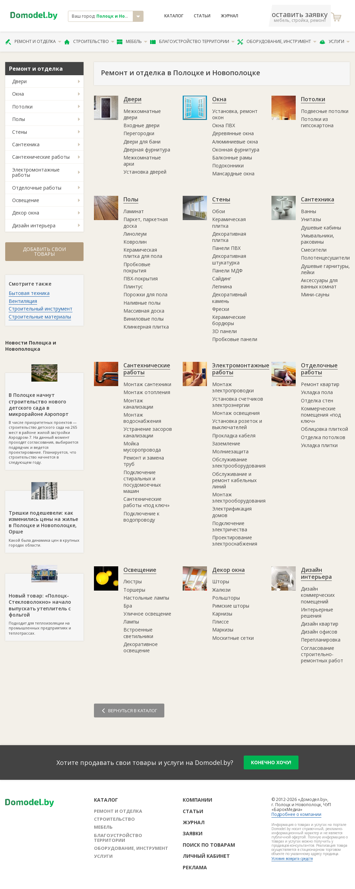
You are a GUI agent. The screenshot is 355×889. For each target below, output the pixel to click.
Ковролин (135, 241)
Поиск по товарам (209, 844)
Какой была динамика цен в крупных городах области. (44, 519)
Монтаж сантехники (147, 384)
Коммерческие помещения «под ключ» (321, 414)
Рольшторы (226, 597)
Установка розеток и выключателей (237, 424)
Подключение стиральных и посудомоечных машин (142, 482)
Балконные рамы (232, 157)
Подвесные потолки (324, 111)
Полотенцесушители (325, 257)
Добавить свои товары (44, 251)
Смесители (314, 249)
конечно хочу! (271, 762)
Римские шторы (230, 605)
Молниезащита (230, 451)
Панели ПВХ (226, 248)
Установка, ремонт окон (235, 114)
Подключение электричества (229, 526)
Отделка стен (317, 400)
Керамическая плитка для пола (142, 252)
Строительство (89, 41)
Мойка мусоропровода (142, 446)
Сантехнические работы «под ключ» (146, 502)
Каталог (173, 16)
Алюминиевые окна (235, 141)
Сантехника (26, 144)
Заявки (192, 833)
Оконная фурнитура (235, 149)
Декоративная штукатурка (229, 259)
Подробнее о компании (296, 814)
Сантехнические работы (41, 157)
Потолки (22, 106)
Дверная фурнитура (146, 149)
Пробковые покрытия (136, 267)
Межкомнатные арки (142, 160)
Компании (197, 799)
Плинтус (133, 286)
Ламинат (133, 211)
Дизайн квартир (319, 623)
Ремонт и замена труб (143, 460)
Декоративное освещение (140, 647)
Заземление (226, 443)
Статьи (202, 16)
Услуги (334, 41)
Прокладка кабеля (234, 435)
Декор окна (25, 212)
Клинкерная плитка (146, 326)
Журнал (229, 16)
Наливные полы (142, 302)
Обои (218, 211)
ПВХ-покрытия (140, 278)
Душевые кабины (321, 227)
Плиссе (220, 621)
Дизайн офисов (319, 631)
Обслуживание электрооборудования (239, 462)
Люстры (132, 581)
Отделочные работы (36, 187)
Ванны (308, 211)
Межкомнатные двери (142, 114)
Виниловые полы (143, 318)
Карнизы (222, 613)
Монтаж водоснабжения (142, 417)
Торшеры (134, 589)
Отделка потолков (323, 437)
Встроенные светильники (138, 632)
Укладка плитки (319, 445)
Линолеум (135, 233)
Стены (19, 132)
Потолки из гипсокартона (317, 122)
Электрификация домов (232, 511)
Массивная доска (143, 310)
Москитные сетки (233, 638)
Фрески (220, 309)
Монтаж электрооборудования (239, 497)
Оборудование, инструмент (277, 41)
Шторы (220, 581)
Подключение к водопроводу (141, 516)
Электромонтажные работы (36, 172)
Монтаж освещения (236, 413)
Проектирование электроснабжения (234, 540)
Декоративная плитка (229, 236)
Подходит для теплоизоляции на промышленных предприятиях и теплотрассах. (44, 604)
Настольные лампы (146, 597)
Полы (18, 119)
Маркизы (222, 629)
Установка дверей (144, 171)
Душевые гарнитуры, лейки (325, 269)
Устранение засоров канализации (147, 432)
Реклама (195, 867)
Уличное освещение (147, 613)
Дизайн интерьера (33, 225)
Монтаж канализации (138, 403)
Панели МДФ (227, 270)
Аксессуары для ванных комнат (319, 283)
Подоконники (228, 165)
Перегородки (138, 133)
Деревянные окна (233, 133)
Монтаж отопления (146, 392)
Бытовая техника (29, 293)
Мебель (132, 41)
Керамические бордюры (229, 320)
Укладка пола (317, 392)
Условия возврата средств (292, 858)
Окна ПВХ (223, 125)
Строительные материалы (40, 316)
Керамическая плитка (229, 222)
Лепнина (222, 286)
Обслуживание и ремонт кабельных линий (234, 480)
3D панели (224, 331)
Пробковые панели (234, 339)
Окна (18, 93)
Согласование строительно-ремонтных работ (322, 654)
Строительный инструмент (40, 308)
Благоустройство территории (192, 41)
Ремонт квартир (320, 384)
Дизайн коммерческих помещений (318, 594)
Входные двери (141, 125)
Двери (19, 81)
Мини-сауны (315, 294)
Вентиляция (23, 301)
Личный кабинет (206, 856)
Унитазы (311, 219)
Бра (127, 605)
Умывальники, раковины (317, 238)
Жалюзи (221, 589)
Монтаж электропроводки (233, 387)
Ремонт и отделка (33, 41)
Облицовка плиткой (324, 429)
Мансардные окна (233, 173)
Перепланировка (320, 639)
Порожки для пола (145, 294)
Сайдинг (221, 278)
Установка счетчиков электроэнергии (237, 401)
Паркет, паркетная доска (145, 222)
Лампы (131, 621)
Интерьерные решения (317, 612)
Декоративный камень (229, 297)
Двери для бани (142, 141)
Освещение (25, 200)
